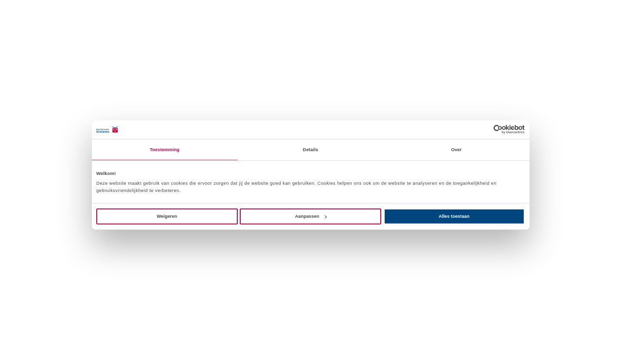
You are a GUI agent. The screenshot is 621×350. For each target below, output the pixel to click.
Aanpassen (311, 216)
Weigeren (167, 216)
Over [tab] (456, 149)
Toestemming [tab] (164, 149)
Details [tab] (310, 149)
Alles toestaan (454, 216)
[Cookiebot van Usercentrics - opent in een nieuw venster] (482, 129)
